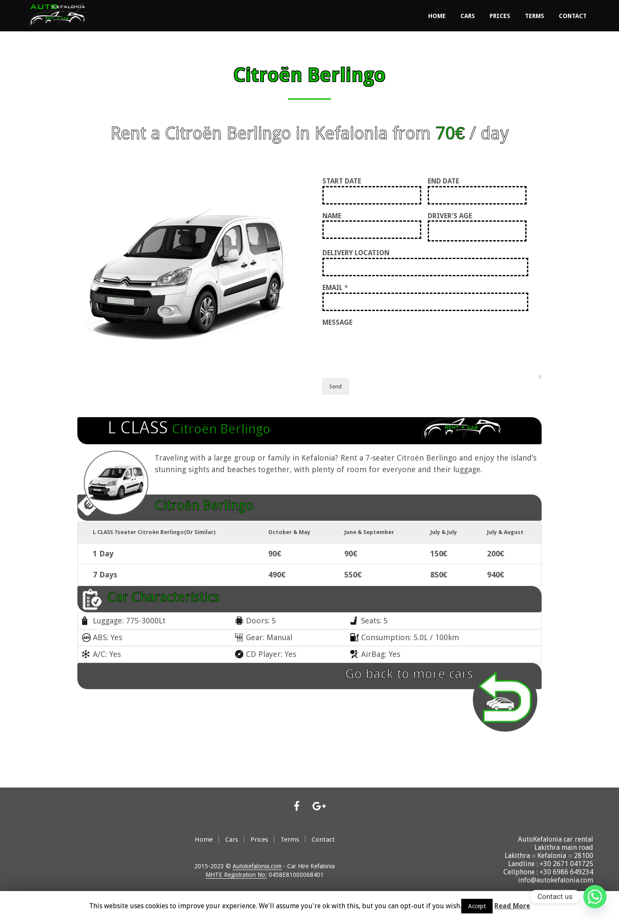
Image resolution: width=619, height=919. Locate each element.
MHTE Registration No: (236, 874)
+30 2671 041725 (566, 863)
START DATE (341, 180)
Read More (512, 906)
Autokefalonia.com (257, 865)
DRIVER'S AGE (450, 215)
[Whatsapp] (595, 896)
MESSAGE (337, 322)
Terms (534, 15)
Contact (573, 15)
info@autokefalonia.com (555, 879)
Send (335, 386)
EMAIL (335, 287)
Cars (467, 15)
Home (437, 15)
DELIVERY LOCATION (355, 252)
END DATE (443, 180)
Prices (500, 15)
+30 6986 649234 (566, 871)
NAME (331, 215)
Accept (477, 906)
